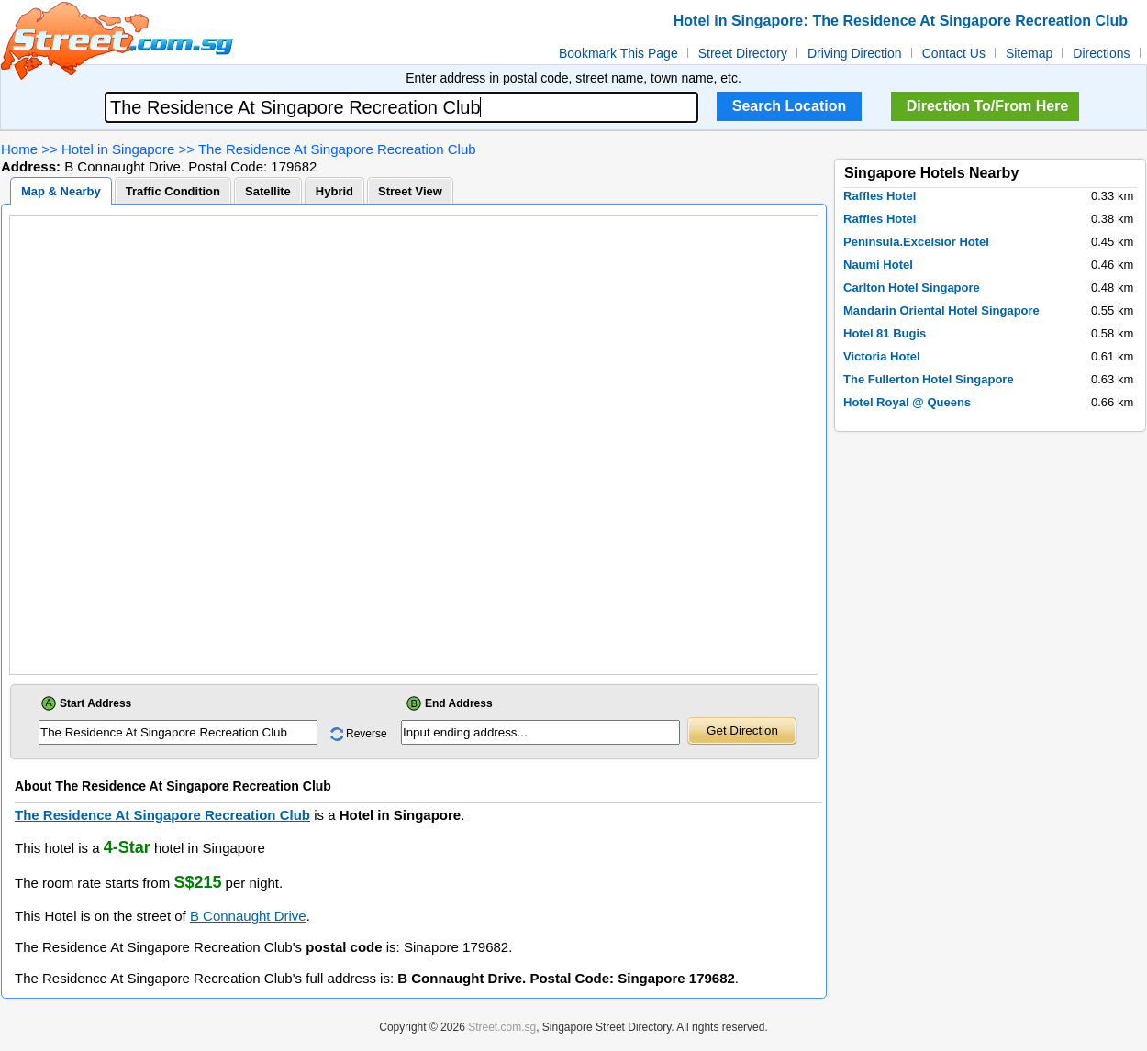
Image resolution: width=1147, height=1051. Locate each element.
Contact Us (954, 53)
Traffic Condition (173, 191)
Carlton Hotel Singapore (911, 287)
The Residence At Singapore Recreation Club (337, 149)
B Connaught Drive (248, 916)
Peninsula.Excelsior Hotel (916, 242)
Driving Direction (854, 53)
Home (19, 149)
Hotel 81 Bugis (884, 333)
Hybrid (334, 191)
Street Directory (742, 53)
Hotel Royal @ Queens (907, 402)
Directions (1101, 53)
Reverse (366, 733)
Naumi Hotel (878, 264)
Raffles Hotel (879, 196)
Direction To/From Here (988, 106)
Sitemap (1029, 53)
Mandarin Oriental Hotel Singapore (941, 310)
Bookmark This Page (618, 53)
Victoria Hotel (881, 356)
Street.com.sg (502, 1027)
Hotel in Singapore (117, 149)
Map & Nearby (61, 191)
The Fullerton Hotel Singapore (928, 379)
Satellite (268, 191)
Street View (410, 191)
